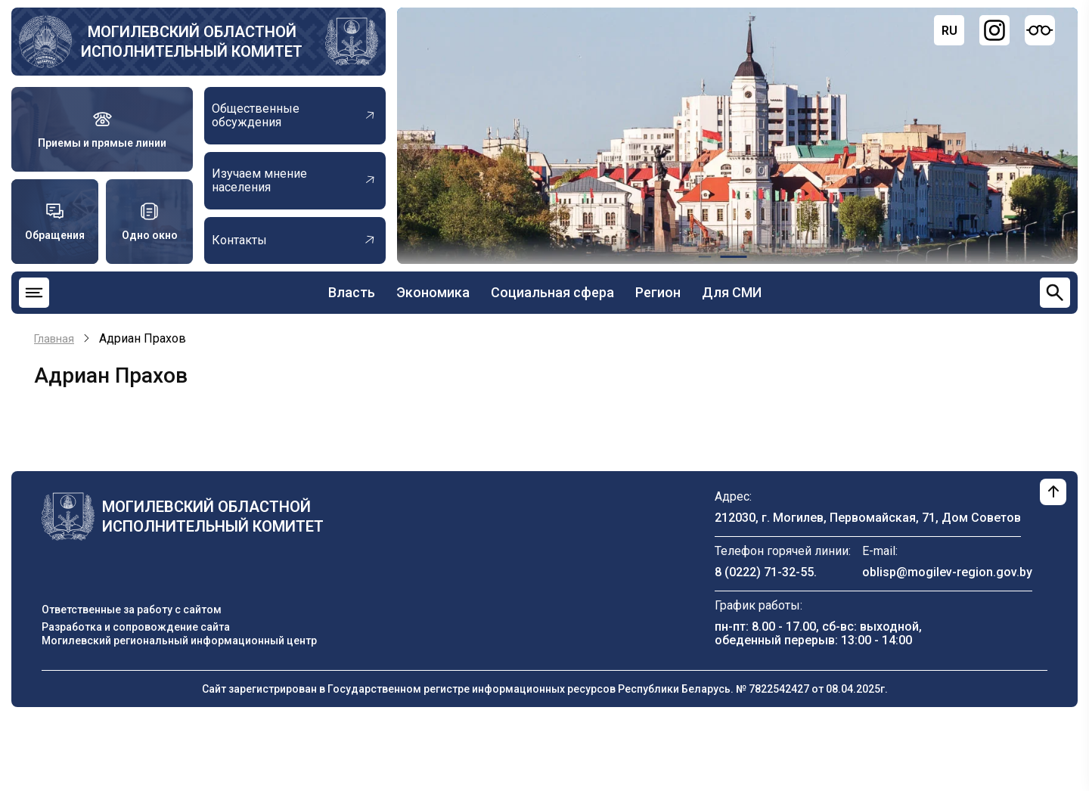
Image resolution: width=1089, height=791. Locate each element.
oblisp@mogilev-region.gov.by (947, 572)
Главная (54, 339)
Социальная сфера (552, 292)
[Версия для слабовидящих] (1040, 30)
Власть (351, 292)
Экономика (433, 292)
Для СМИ (732, 292)
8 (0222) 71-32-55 (764, 572)
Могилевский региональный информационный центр (179, 640)
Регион (658, 292)
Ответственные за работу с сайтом (132, 609)
